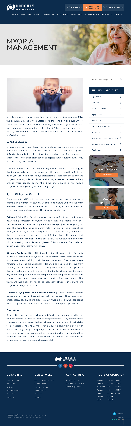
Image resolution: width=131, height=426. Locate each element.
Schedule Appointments (98, 15)
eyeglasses (97, 115)
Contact (119, 15)
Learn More (106, 176)
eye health (97, 121)
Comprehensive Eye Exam (44, 380)
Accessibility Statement (15, 417)
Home (15, 15)
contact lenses (99, 109)
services (96, 103)
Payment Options (13, 390)
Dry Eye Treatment (41, 387)
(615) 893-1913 (76, 7)
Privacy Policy (29, 417)
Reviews (10, 387)
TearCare (37, 397)
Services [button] (76, 15)
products (96, 133)
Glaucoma (38, 394)
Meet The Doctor (30, 15)
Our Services (11, 384)
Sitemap (38, 417)
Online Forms (12, 394)
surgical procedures (101, 127)
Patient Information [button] (55, 15)
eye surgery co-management (105, 139)
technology (97, 151)
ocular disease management (105, 145)
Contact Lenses (40, 384)
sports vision (98, 97)
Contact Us (106, 208)
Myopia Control (40, 390)
